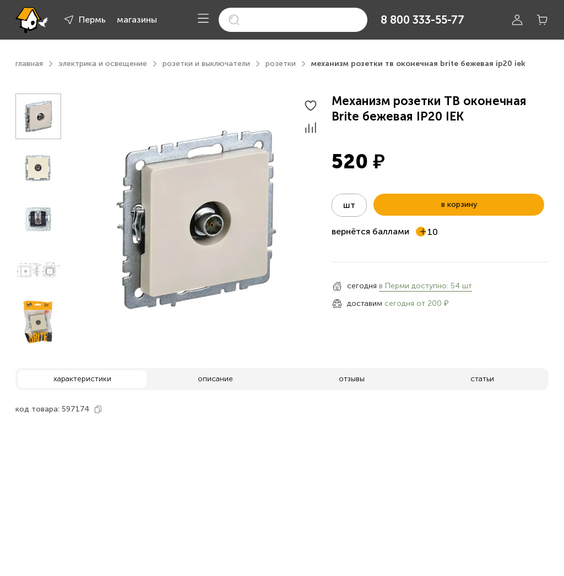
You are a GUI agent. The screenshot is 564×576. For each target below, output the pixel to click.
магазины (137, 19)
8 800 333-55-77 (422, 19)
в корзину (459, 204)
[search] (293, 20)
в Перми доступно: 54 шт (425, 285)
